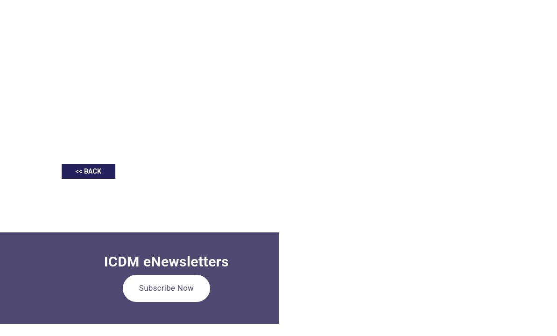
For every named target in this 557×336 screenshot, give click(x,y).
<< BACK (89, 171)
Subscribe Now (166, 288)
